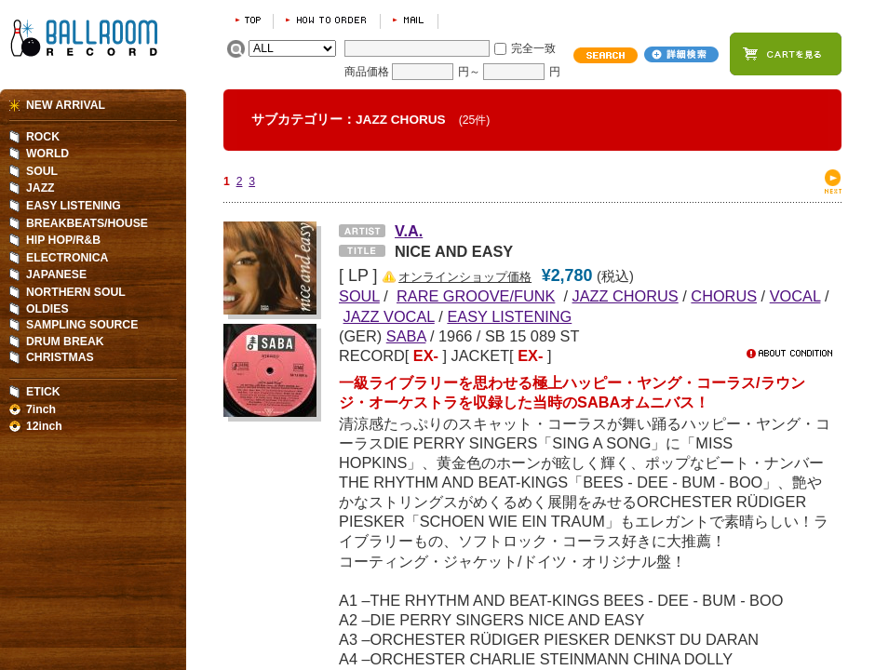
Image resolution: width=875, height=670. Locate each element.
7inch (41, 409)
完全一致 (533, 48)
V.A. (409, 230)
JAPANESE (56, 274)
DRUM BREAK (65, 341)
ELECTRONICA (67, 257)
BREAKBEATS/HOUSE (87, 223)
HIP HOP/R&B (63, 240)
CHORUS (724, 296)
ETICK (43, 391)
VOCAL (795, 296)
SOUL (42, 171)
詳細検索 (681, 54)
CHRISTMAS (60, 357)
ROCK (43, 136)
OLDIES (47, 308)
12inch (44, 426)
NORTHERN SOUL (76, 292)
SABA (406, 336)
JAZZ (40, 187)
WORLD (47, 153)
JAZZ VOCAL (389, 316)
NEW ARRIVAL (65, 105)
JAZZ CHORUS (625, 296)
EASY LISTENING (509, 316)
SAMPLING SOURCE (82, 324)
